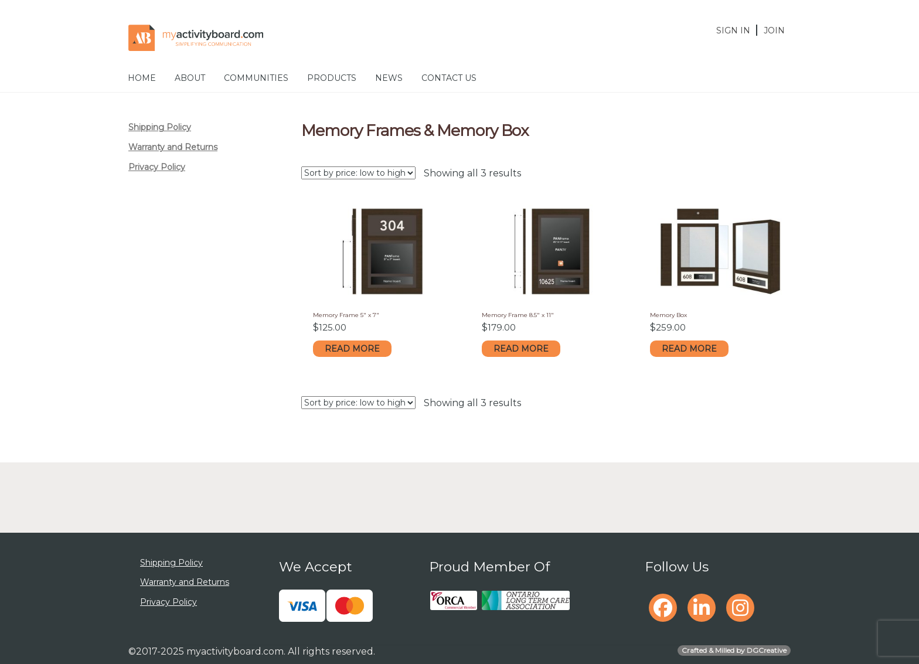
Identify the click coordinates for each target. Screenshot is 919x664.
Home (142, 78)
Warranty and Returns (172, 147)
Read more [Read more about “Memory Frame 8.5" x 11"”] (521, 348)
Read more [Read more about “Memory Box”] (689, 348)
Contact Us (448, 78)
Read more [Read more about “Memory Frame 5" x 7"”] (352, 348)
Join (774, 30)
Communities (256, 78)
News (389, 78)
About (190, 78)
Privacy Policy (156, 167)
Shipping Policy (159, 127)
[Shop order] (358, 172)
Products (331, 78)
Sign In (733, 30)
